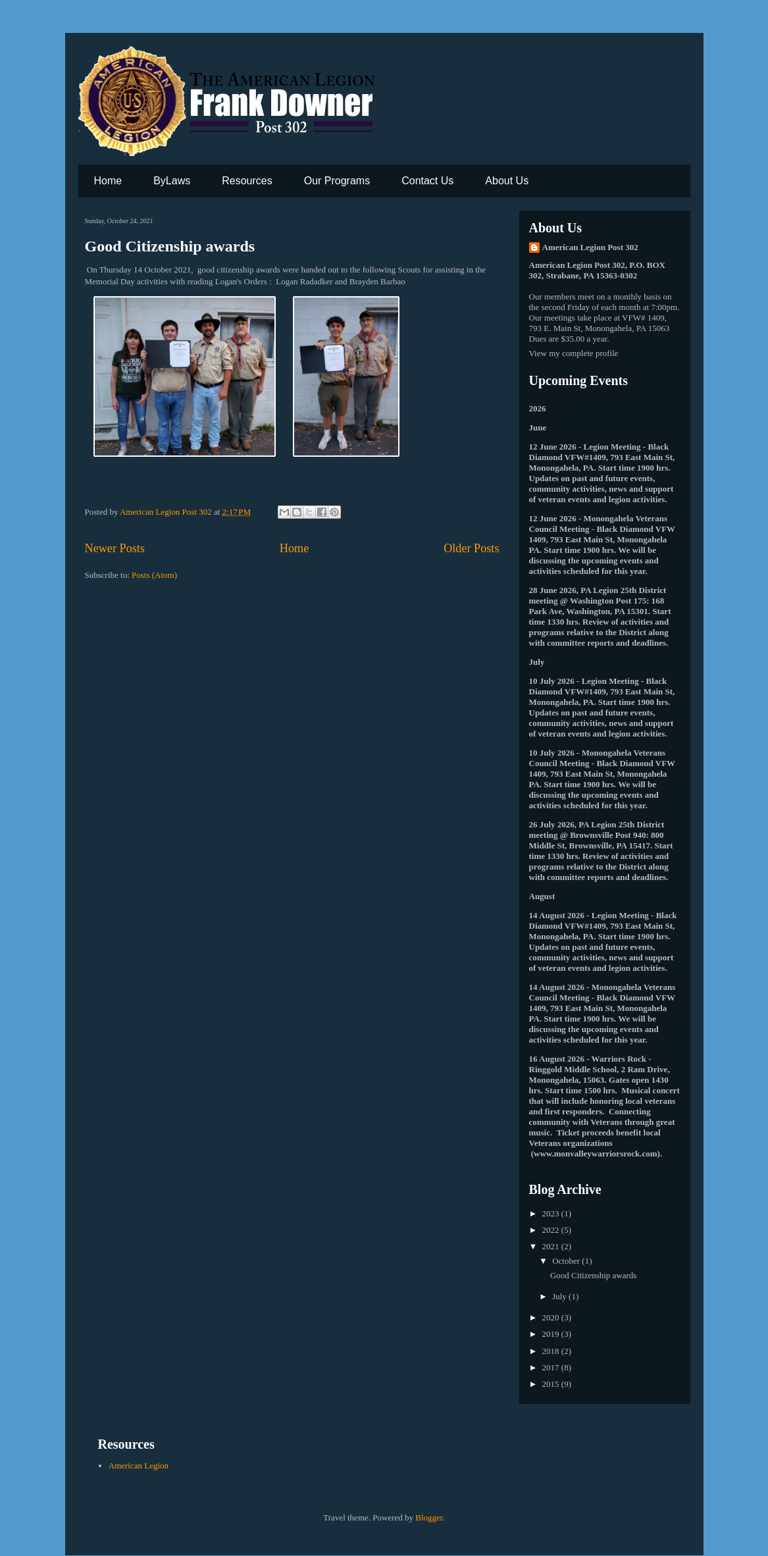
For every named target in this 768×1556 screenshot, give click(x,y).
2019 (551, 1334)
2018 (551, 1351)
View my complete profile (574, 353)
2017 (551, 1367)
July (560, 1296)
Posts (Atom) (154, 575)
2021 (551, 1246)
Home (108, 180)
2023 (551, 1213)
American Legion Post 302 (590, 247)
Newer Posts (115, 548)
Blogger (428, 1517)
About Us (506, 180)
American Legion (138, 1465)
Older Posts (471, 548)
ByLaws (171, 180)
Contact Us (427, 180)
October (567, 1261)
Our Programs (337, 180)
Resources (247, 180)
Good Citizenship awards (170, 246)
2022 (551, 1230)
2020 (551, 1317)
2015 (551, 1384)
